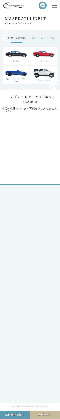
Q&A (13, 341)
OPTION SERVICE (20, 329)
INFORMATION (19, 335)
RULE (13, 378)
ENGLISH (15, 215)
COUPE (14, 253)
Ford (12, 283)
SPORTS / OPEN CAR (22, 258)
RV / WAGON (17, 264)
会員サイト (45, 414)
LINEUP (14, 307)
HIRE (13, 313)
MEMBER (15, 228)
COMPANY (16, 359)
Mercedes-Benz (18, 277)
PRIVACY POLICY (20, 372)
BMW (13, 288)
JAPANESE (16, 210)
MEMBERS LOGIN (20, 234)
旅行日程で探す (15, 414)
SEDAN (14, 247)
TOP (12, 197)
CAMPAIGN (17, 318)
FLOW (13, 324)
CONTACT (16, 346)
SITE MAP (16, 384)
